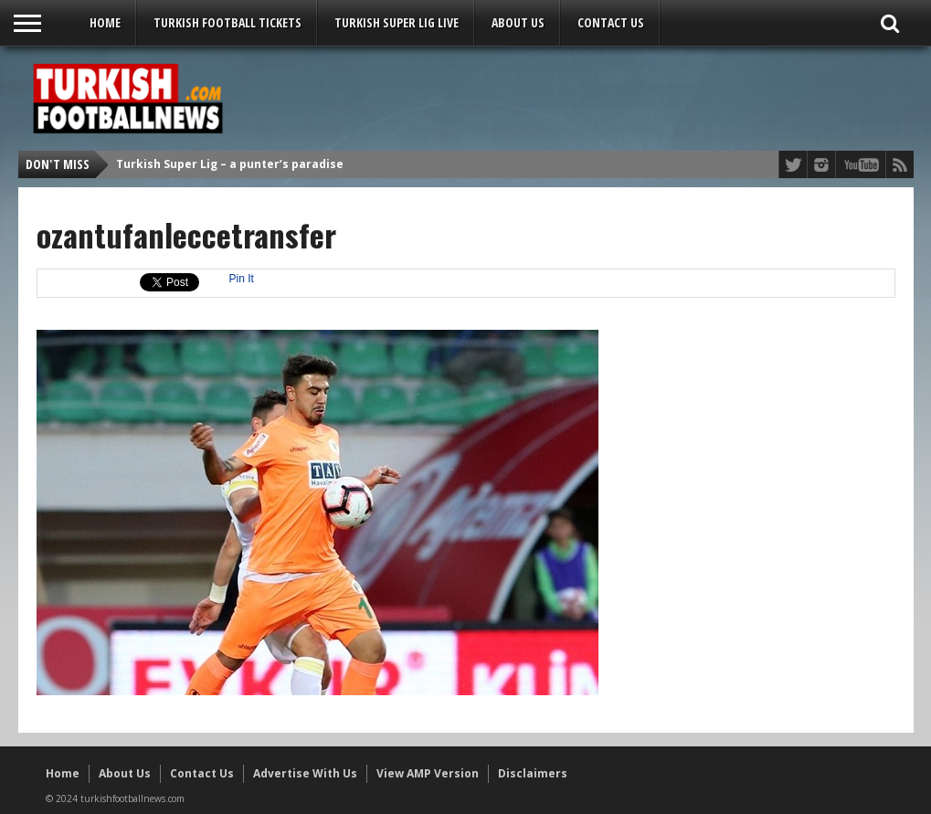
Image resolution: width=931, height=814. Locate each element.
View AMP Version (427, 773)
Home (105, 22)
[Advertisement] (572, 98)
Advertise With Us (305, 773)
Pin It (241, 278)
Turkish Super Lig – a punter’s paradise (230, 164)
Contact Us (610, 22)
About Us (518, 22)
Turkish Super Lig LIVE (396, 22)
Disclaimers (532, 773)
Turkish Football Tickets (227, 22)
